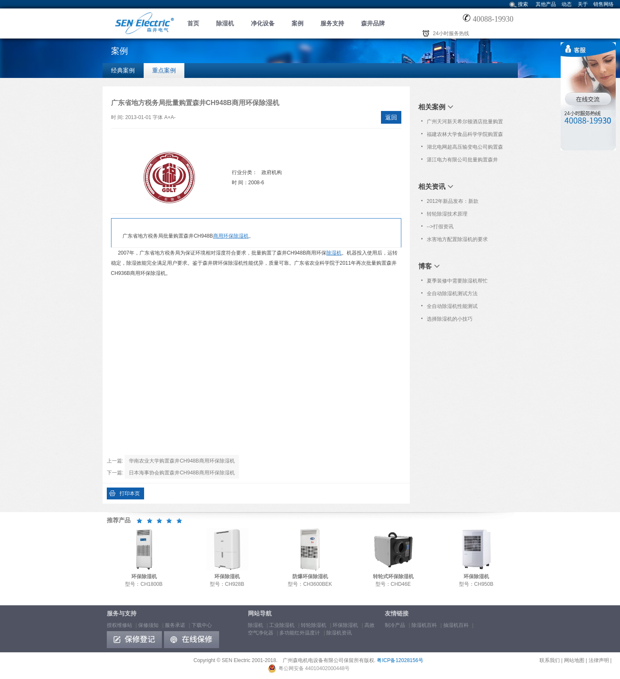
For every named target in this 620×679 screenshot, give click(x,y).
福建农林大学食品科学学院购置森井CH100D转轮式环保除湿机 (465, 136)
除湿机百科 (424, 625)
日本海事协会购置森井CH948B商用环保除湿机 (181, 473)
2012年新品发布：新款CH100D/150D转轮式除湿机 (458, 203)
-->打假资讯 (440, 227)
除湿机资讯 (339, 633)
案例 (297, 23)
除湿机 (225, 23)
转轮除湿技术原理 (447, 214)
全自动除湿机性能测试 (452, 306)
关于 (583, 4)
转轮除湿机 (313, 625)
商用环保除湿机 (231, 236)
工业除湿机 (282, 625)
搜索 (523, 4)
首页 (193, 23)
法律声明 (599, 660)
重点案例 (164, 70)
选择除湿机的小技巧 (450, 319)
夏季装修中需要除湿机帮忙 (457, 281)
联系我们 (549, 660)
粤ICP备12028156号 (400, 660)
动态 (567, 4)
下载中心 (202, 625)
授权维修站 (119, 625)
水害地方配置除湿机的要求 (457, 239)
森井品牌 (373, 23)
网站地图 (574, 660)
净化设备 (263, 23)
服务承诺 (175, 625)
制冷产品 (395, 625)
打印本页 (130, 493)
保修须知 (148, 625)
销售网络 (603, 4)
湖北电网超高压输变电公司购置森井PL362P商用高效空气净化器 (465, 148)
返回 (391, 117)
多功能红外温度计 (299, 633)
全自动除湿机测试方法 (452, 294)
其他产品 (546, 4)
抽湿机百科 (456, 625)
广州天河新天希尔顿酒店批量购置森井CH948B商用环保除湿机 (465, 123)
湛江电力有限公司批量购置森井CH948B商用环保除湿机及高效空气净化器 (464, 161)
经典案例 (123, 70)
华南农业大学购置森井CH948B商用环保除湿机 (181, 461)
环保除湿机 (345, 625)
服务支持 (332, 23)
